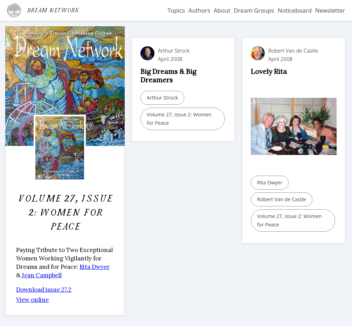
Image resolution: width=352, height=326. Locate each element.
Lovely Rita (269, 71)
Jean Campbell (42, 275)
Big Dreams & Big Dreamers (168, 75)
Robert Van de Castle (281, 199)
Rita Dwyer (95, 267)
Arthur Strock (162, 97)
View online (32, 300)
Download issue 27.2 (43, 289)
